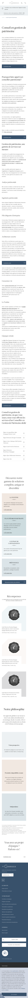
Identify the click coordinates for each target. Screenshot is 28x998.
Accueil (3, 17)
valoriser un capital (6, 159)
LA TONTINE (14, 498)
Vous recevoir (4, 930)
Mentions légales (5, 965)
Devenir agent (5, 932)
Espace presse (5, 888)
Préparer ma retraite (6, 901)
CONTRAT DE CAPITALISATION (14, 543)
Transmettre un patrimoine (7, 906)
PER (4, 340)
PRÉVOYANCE (14, 564)
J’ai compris (14, 994)
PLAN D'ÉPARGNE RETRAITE (14, 519)
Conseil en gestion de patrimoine (8, 917)
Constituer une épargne (7, 899)
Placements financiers (6, 919)
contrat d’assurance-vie (10, 285)
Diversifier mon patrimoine (7, 909)
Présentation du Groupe (7, 891)
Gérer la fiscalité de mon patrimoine (9, 904)
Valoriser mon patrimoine (7, 911)
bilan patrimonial (8, 132)
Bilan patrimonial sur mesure (8, 914)
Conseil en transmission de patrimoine (10, 922)
